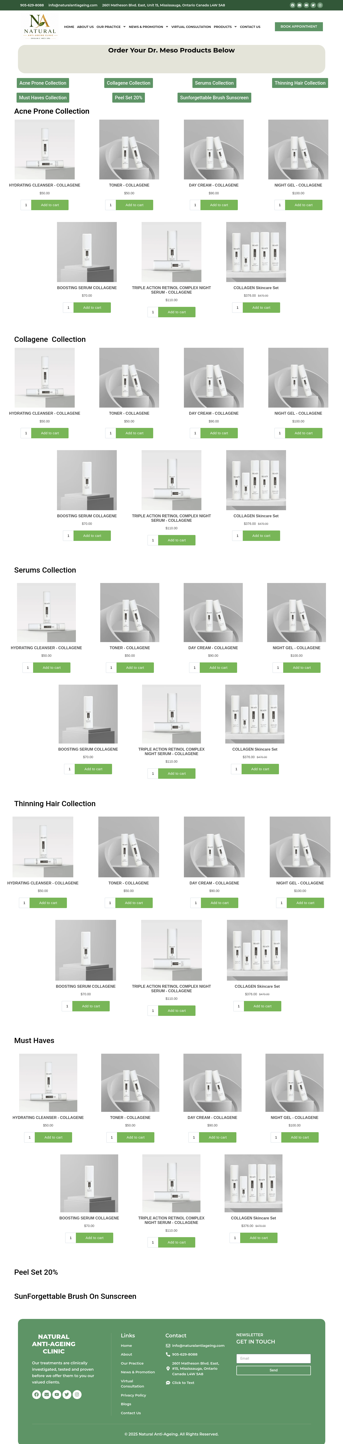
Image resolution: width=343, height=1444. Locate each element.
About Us (85, 27)
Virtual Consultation (191, 27)
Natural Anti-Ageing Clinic (54, 1344)
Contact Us (250, 27)
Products (225, 26)
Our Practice (111, 26)
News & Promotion (149, 26)
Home (69, 27)
